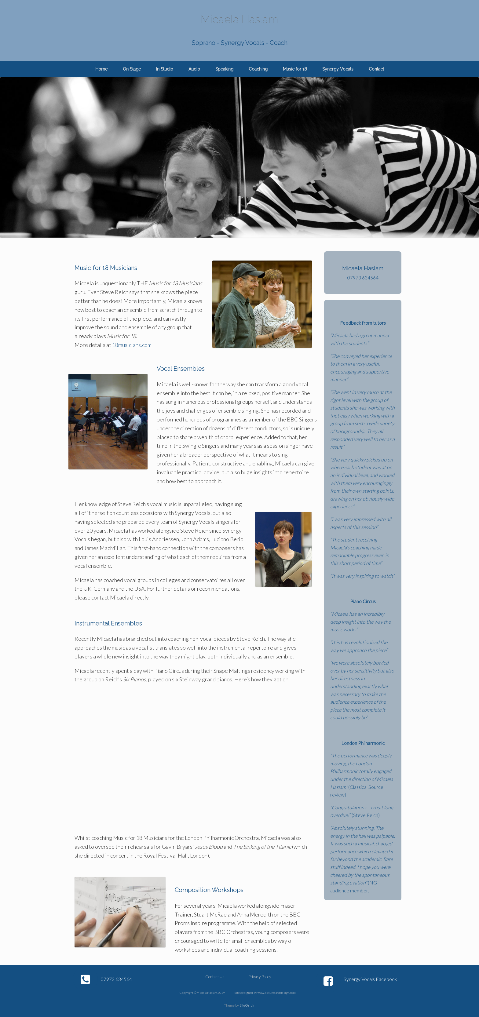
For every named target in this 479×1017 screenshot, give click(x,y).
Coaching (258, 69)
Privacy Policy (259, 976)
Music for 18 (295, 69)
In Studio (164, 69)
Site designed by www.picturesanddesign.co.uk (265, 992)
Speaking (224, 69)
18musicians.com (131, 344)
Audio (194, 69)
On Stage (132, 69)
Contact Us (215, 976)
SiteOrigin (247, 1005)
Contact (376, 69)
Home (101, 69)
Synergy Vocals (337, 69)
